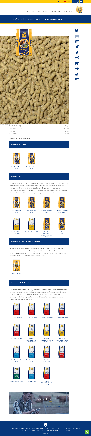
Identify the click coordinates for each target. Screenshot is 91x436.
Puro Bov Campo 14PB (16, 211)
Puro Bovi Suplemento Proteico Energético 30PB (62, 340)
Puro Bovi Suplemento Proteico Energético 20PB (47, 340)
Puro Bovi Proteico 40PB (31, 360)
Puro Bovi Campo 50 (47, 317)
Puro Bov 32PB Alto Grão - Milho (62, 211)
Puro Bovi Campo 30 (16, 317)
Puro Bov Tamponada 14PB (62, 232)
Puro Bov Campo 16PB (32, 211)
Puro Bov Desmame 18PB (46, 211)
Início (27, 11)
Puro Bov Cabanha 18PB (16, 167)
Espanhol (67, 1)
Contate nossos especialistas (50, 406)
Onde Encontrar (56, 11)
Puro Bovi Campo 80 (16, 338)
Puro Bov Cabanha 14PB (31, 167)
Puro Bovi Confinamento (47, 360)
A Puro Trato (36, 11)
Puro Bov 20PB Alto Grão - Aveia (16, 232)
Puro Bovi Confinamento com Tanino (46, 382)
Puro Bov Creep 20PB (31, 232)
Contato (71, 11)
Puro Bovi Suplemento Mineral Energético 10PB (31, 340)
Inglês (60, 1)
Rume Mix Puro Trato (16, 381)
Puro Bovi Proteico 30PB (16, 360)
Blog (65, 11)
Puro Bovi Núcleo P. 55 (31, 381)
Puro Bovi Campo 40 (31, 317)
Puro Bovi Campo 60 (62, 317)
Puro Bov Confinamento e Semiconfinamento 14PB (46, 234)
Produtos (46, 11)
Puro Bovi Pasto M (62, 360)
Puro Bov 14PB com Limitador (16, 274)
